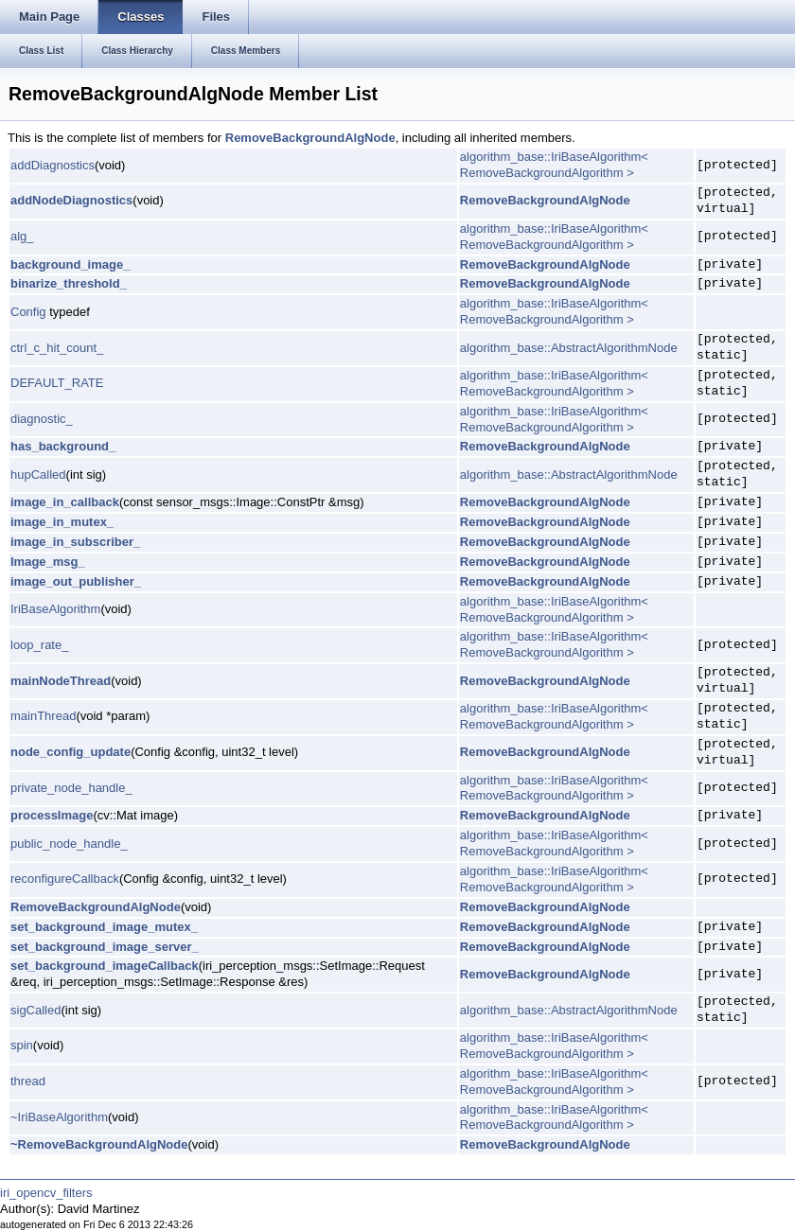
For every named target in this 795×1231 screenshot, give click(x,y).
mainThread (43, 716)
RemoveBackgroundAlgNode (310, 138)
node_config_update (70, 752)
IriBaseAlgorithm (55, 609)
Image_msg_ (47, 561)
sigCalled (35, 1010)
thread (27, 1081)
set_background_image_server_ (104, 947)
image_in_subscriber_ (75, 542)
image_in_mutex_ (62, 522)
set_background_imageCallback (104, 965)
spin (21, 1045)
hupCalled (38, 474)
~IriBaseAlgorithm (59, 1117)
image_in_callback (64, 502)
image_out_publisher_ (75, 581)
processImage (51, 815)
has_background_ (62, 446)
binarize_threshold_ (68, 283)
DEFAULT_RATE (56, 383)
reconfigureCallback (64, 878)
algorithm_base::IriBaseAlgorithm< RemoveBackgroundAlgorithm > (554, 164)
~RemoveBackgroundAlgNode (98, 1144)
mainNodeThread (60, 681)
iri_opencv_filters (46, 1193)
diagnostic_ (41, 419)
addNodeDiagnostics (71, 200)
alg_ (22, 236)
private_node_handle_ (71, 788)
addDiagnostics (52, 165)
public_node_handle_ (69, 843)
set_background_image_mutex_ (104, 927)
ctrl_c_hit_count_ (56, 348)
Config (28, 312)
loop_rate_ (39, 645)
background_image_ (70, 264)
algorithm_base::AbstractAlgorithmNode (569, 348)
